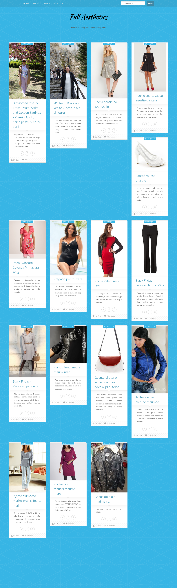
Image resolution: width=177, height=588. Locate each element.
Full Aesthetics (88, 17)
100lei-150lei (109, 44)
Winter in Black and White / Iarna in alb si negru (67, 107)
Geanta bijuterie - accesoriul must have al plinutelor (107, 382)
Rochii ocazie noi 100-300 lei (106, 104)
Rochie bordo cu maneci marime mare (65, 488)
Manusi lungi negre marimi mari (67, 370)
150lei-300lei (27, 44)
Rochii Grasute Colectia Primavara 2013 (26, 267)
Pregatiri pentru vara (68, 279)
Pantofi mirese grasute (145, 178)
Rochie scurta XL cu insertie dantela (149, 98)
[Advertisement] (88, 565)
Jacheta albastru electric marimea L (149, 399)
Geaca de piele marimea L (105, 499)
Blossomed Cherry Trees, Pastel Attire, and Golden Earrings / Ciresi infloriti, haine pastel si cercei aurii (27, 114)
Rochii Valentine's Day (107, 283)
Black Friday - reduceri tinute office (150, 283)
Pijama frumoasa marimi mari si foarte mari (27, 500)
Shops (36, 4)
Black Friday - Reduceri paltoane (25, 384)
